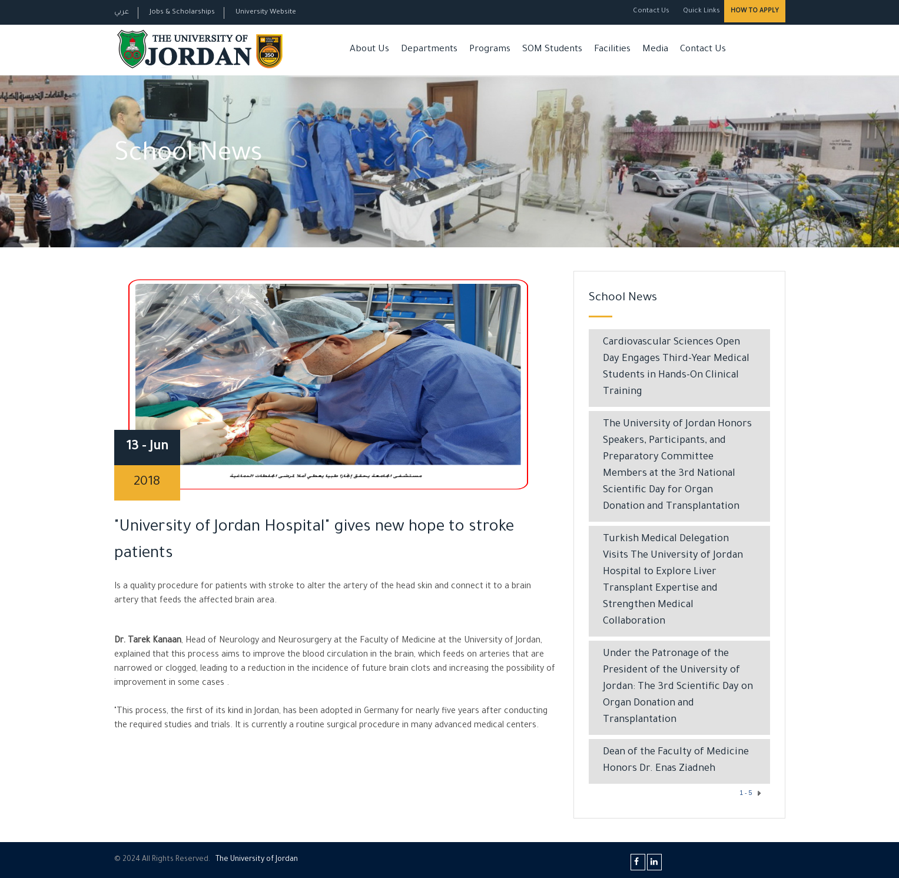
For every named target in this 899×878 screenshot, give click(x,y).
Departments (429, 50)
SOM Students (552, 50)
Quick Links (700, 11)
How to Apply (755, 11)
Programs (489, 50)
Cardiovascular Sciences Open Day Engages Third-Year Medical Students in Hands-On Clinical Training (676, 367)
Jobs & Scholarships (182, 12)
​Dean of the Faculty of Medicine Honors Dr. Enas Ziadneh (676, 761)
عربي (121, 12)
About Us (369, 50)
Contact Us (651, 11)
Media (655, 50)
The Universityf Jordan (256, 860)
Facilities (612, 50)
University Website (265, 12)
